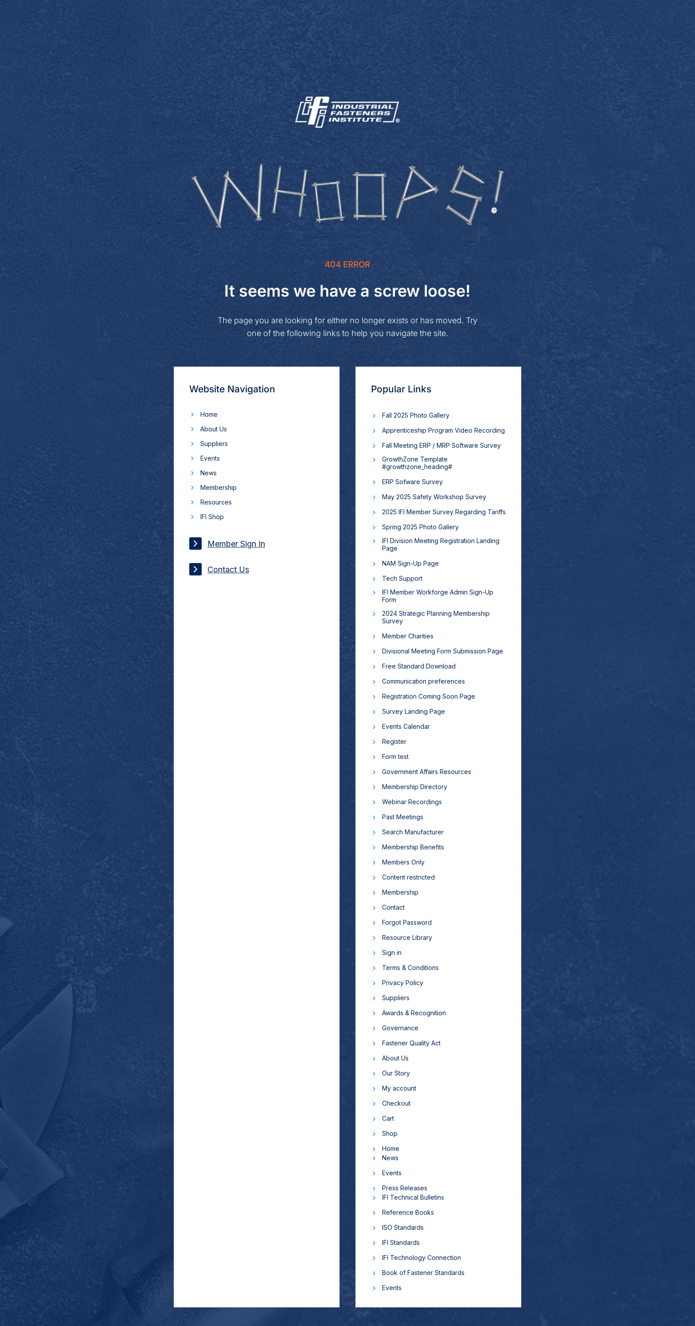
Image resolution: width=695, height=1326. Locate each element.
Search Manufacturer (413, 832)
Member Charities (407, 636)
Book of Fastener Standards (423, 1272)
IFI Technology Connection (421, 1257)
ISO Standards (403, 1227)
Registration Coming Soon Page (428, 696)
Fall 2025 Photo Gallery (415, 415)
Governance (400, 1028)
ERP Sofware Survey (412, 481)
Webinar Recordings (412, 802)
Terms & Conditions (410, 967)
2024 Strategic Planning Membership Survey (436, 617)
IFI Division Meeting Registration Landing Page (441, 544)
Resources (216, 502)
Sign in (392, 952)
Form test (395, 756)
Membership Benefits (413, 847)
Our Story (396, 1073)
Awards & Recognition (414, 1013)
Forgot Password (407, 922)
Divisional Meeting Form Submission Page (442, 651)
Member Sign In (227, 543)
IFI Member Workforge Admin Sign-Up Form (437, 595)
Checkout (396, 1103)
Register (394, 741)
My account (399, 1088)
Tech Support (402, 578)
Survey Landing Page (413, 711)
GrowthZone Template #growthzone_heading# (417, 462)
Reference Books (408, 1212)
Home (209, 414)
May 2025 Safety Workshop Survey (434, 497)
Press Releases (404, 1188)
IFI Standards (401, 1242)
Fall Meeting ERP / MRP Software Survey (441, 445)
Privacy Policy (402, 982)
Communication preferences (423, 681)
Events (210, 458)
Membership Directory (414, 786)
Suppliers (214, 443)
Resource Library (407, 937)
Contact (393, 907)
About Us (213, 429)
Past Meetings (402, 817)
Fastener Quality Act (411, 1043)
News (208, 473)
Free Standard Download (419, 666)
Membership (218, 487)
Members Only (403, 862)
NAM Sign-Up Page (410, 563)
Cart (388, 1118)
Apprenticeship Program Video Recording (443, 430)
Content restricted (408, 877)
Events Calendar (406, 726)
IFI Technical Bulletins (413, 1197)
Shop (390, 1133)
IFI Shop (212, 516)
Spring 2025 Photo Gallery (420, 527)
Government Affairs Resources (426, 771)
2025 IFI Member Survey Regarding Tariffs (444, 512)
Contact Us (219, 569)
